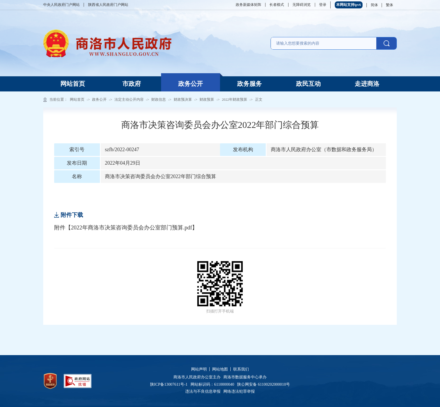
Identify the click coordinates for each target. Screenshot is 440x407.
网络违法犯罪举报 (239, 391)
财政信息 (158, 100)
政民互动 (308, 84)
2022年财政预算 (234, 100)
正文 (258, 100)
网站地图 (220, 369)
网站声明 (199, 369)
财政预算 (207, 100)
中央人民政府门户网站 (61, 5)
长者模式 (276, 5)
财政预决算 (183, 100)
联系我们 (241, 369)
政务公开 (190, 84)
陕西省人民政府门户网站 (108, 5)
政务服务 (249, 84)
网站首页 (72, 84)
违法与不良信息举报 (204, 391)
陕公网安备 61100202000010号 (263, 384)
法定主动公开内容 (129, 100)
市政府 (131, 84)
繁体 (389, 5)
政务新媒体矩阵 (248, 5)
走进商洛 (367, 84)
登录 (322, 5)
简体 (374, 5)
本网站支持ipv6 (348, 5)
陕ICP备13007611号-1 (170, 384)
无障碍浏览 (301, 5)
